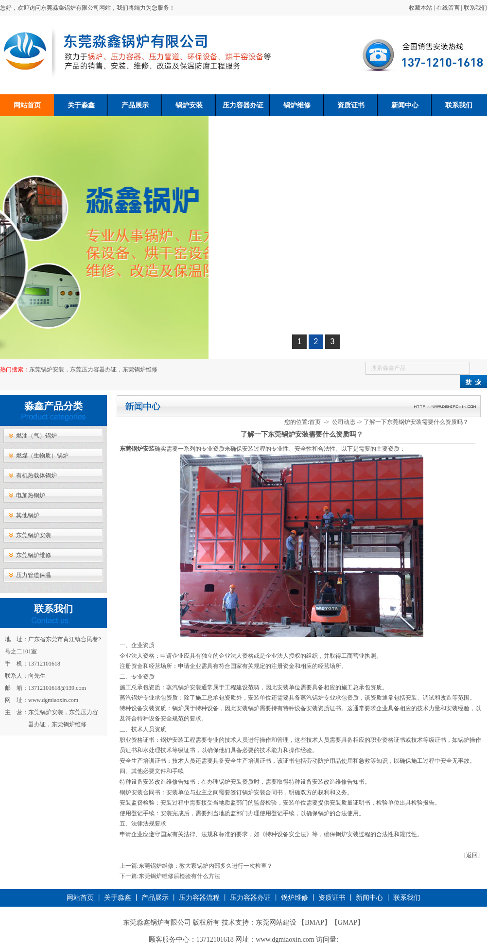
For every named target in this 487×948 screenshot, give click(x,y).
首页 (315, 422)
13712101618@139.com (57, 688)
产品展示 (135, 105)
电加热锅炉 (30, 495)
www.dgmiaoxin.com (53, 700)
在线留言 (448, 7)
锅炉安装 (189, 105)
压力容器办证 (243, 105)
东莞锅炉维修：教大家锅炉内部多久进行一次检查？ (206, 865)
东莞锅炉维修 (33, 555)
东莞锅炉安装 (33, 535)
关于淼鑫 (81, 105)
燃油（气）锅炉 (36, 435)
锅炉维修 (297, 105)
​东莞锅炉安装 (137, 448)
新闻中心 (404, 105)
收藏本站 (420, 7)
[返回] (472, 855)
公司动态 (343, 422)
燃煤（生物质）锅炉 (42, 455)
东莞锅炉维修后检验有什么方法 (179, 876)
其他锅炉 (27, 515)
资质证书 (351, 105)
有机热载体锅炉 (36, 475)
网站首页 (27, 105)
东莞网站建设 (276, 922)
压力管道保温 (33, 575)
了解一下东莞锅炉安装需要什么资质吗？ (416, 422)
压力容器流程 (199, 897)
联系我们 (475, 7)
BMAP (314, 922)
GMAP (347, 922)
